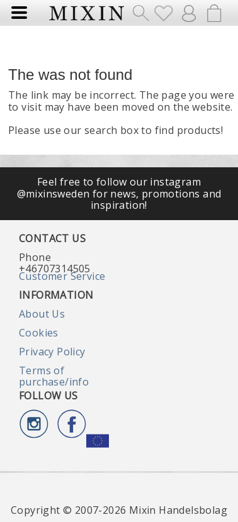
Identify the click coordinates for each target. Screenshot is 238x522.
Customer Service (62, 276)
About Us (42, 314)
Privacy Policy (52, 351)
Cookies (39, 333)
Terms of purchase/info (54, 376)
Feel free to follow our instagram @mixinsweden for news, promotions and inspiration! (119, 193)
